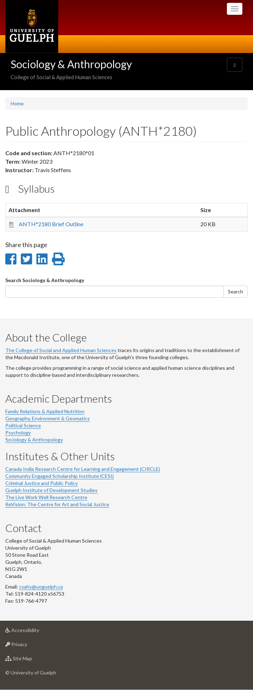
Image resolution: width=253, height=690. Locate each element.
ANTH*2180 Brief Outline (51, 224)
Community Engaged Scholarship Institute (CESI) (59, 476)
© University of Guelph (30, 672)
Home (17, 103)
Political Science (23, 425)
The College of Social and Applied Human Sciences (61, 350)
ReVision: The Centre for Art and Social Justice (57, 504)
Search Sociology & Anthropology (44, 280)
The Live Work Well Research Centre (46, 497)
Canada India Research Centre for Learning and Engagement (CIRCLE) (82, 469)
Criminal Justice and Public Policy (41, 483)
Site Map (29, 660)
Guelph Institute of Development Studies (51, 490)
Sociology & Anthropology (71, 64)
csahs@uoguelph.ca (41, 587)
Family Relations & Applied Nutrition (44, 411)
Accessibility (33, 631)
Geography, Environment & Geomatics (47, 418)
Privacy (27, 646)
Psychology (18, 432)
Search (235, 291)
